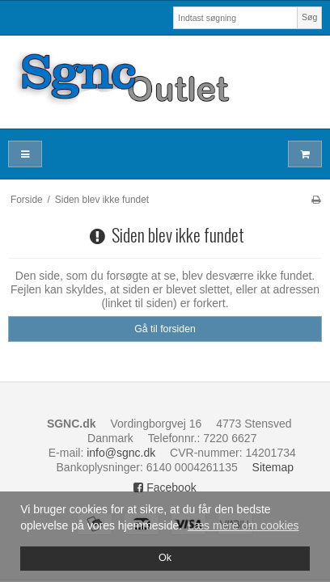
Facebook (164, 487)
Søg (309, 17)
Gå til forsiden (165, 329)
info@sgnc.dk (121, 452)
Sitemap (273, 467)
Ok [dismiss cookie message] (165, 557)
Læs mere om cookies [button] (243, 525)
